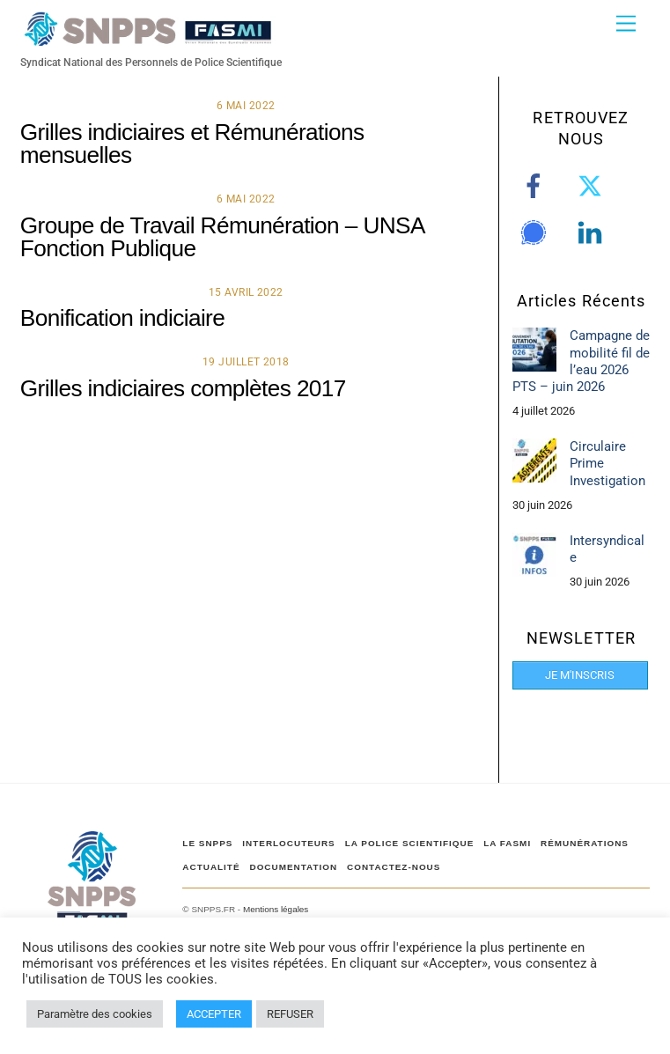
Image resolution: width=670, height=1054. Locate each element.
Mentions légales (275, 909)
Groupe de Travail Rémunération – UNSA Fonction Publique (222, 237)
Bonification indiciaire (122, 318)
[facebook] (536, 187)
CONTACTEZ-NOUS (393, 867)
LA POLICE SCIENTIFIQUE (410, 843)
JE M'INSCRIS (580, 675)
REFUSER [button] (290, 1014)
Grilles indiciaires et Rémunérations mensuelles (192, 143)
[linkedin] (593, 233)
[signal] (536, 233)
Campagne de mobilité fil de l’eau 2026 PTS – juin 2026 (581, 361)
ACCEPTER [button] (214, 1014)
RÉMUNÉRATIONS (585, 843)
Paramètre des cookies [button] (94, 1014)
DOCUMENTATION (293, 867)
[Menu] (626, 24)
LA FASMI (507, 843)
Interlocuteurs (288, 843)
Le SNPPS (207, 843)
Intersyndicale (607, 549)
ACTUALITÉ (210, 867)
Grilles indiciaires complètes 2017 (183, 388)
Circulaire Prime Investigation (607, 463)
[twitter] (593, 187)
